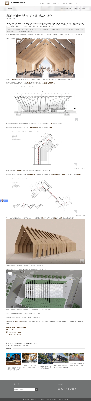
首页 (70, 8)
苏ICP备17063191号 (54, 399)
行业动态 (81, 8)
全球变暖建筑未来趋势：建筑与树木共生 (20, 345)
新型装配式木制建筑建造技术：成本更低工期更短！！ (23, 343)
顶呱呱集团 (66, 399)
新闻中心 (76, 8)
